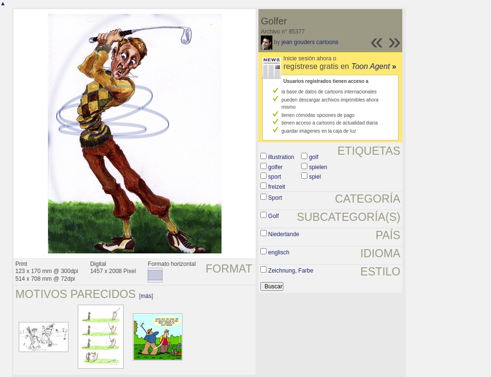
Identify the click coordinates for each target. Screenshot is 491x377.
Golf (273, 216)
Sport (275, 197)
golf (313, 157)
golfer (275, 167)
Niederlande (283, 234)
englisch (278, 252)
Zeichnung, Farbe (290, 270)
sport (274, 176)
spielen (318, 167)
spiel (315, 176)
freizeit (276, 186)
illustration (281, 157)
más (146, 296)
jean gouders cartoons (310, 42)
